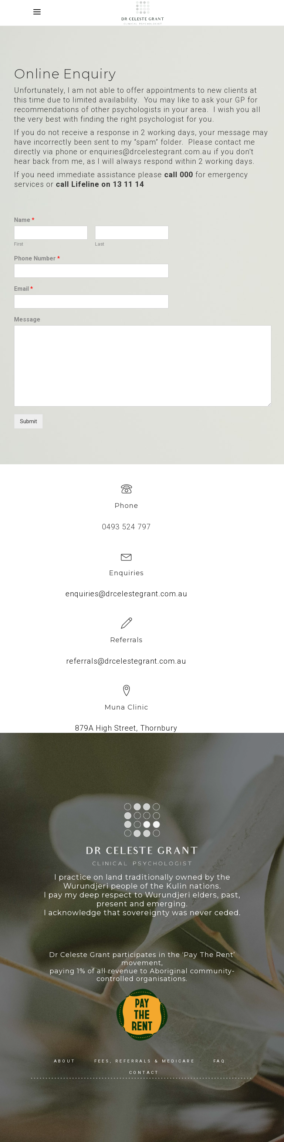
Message (27, 319)
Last (99, 244)
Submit (28, 421)
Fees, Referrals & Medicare (144, 1061)
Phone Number (37, 258)
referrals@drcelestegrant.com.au (126, 661)
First (18, 244)
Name (24, 219)
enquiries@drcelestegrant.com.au (126, 593)
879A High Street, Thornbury (126, 728)
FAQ (219, 1061)
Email (23, 288)
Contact (144, 1072)
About (65, 1061)
